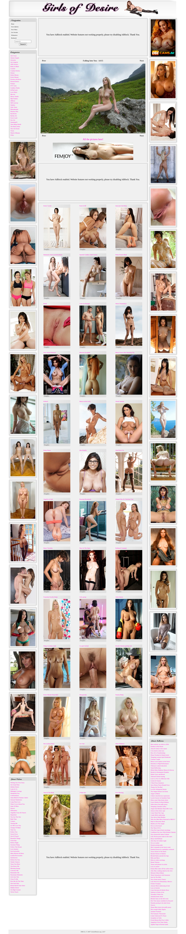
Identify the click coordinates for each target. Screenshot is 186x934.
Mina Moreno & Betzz (17, 853)
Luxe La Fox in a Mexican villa (160, 778)
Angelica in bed (48, 499)
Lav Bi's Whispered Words (159, 789)
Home (12, 24)
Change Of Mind (15, 827)
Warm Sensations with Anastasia (160, 875)
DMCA (83, 932)
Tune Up (13, 830)
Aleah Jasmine (119, 401)
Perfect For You (15, 860)
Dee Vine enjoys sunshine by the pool (162, 901)
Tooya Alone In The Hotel (158, 851)
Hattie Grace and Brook (158, 774)
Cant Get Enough (84, 303)
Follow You (13, 832)
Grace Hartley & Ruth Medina (160, 802)
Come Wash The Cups (157, 813)
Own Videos (14, 29)
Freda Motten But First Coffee (160, 920)
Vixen (12, 131)
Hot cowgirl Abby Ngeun (158, 909)
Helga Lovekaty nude (49, 646)
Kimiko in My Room (157, 746)
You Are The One (15, 817)
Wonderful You (14, 793)
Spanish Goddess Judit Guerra (88, 254)
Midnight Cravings (16, 791)
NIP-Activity (14, 103)
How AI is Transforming (158, 753)
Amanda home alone (157, 896)
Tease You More (15, 864)
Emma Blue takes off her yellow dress (162, 868)
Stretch (12, 808)
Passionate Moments (16, 875)
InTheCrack (14, 90)
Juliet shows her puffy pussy (159, 804)
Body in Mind (14, 66)
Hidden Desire (14, 887)
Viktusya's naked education (159, 766)
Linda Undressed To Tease (158, 916)
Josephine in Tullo (156, 918)
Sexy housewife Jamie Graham (160, 834)
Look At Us (13, 789)
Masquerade (83, 695)
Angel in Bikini (155, 793)
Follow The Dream (16, 847)
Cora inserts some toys (157, 751)
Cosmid (12, 68)
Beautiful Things (15, 838)
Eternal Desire (14, 81)
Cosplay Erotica (15, 71)
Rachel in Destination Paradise (160, 772)
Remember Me (14, 872)
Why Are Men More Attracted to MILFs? (163, 819)
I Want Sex (82, 792)
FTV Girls (13, 86)
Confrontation (14, 795)
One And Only (14, 883)
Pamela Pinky (119, 695)
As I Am (81, 743)
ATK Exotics (14, 64)
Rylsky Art (13, 116)
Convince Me (14, 870)
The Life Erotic (15, 128)
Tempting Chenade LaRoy (158, 806)
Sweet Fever (14, 834)
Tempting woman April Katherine (161, 757)
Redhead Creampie (121, 548)
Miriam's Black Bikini (157, 873)
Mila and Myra (155, 858)
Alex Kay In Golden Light (158, 841)
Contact (12, 821)
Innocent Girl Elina (121, 206)
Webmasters (14, 35)
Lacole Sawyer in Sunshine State (160, 798)
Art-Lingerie (14, 62)
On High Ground (15, 890)
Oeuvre (153, 905)
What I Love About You (17, 804)
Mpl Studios (14, 98)
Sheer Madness (119, 743)
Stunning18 (13, 122)
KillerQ (45, 401)
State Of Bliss (14, 806)
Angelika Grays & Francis (18, 812)
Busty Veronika (48, 548)
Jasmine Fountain (156, 911)
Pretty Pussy (47, 450)
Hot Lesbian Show (48, 743)
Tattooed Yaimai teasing (158, 776)
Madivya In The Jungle (157, 823)
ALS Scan (13, 56)
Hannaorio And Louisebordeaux (52, 254)
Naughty (46, 249)
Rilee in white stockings (158, 860)
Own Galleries (15, 26)
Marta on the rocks (85, 401)
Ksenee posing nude (157, 845)
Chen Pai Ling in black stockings (160, 830)
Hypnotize (13, 815)
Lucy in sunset (155, 866)
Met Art (12, 94)
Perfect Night (14, 842)
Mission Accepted (84, 352)
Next (142, 61)
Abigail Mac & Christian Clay (124, 499)
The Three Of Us (156, 828)
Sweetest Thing (15, 845)
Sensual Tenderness (16, 800)
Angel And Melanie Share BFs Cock (161, 808)
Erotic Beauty (14, 77)
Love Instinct (14, 849)
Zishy (12, 135)
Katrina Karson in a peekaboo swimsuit (162, 849)
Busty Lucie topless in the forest (160, 761)
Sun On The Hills (156, 877)
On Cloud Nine (14, 785)
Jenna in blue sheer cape (158, 811)
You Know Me (14, 866)
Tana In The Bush (48, 792)
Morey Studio (14, 96)
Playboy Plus (14, 111)
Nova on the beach (156, 826)
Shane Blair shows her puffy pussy (161, 907)
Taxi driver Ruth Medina (158, 817)
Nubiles (12, 105)
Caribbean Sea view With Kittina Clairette (163, 832)
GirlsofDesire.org (96, 932)
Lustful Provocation (16, 855)
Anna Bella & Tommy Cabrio (19, 797)
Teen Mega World (15, 124)
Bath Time (13, 819)
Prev (44, 61)
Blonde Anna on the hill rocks (159, 898)
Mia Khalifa (83, 450)
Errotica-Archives (15, 79)
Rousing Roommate (85, 499)
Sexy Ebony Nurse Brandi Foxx (160, 785)
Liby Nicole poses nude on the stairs (161, 836)
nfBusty (12, 101)
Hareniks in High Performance (160, 763)
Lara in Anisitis (155, 888)
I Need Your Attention (157, 783)
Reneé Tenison (155, 862)
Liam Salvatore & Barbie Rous (160, 890)
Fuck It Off (82, 206)
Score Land (13, 118)
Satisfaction (13, 857)
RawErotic (13, 113)
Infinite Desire (14, 787)
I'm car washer (155, 843)
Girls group (82, 597)
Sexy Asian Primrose (49, 352)
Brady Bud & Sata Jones (17, 885)
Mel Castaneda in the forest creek (161, 847)
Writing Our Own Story (17, 782)
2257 (103, 932)
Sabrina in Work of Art (157, 892)
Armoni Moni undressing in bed (160, 886)
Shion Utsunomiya (120, 303)
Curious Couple (155, 759)
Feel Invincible (14, 851)
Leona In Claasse (156, 781)
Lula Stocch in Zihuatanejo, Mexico (161, 881)
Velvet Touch (14, 892)
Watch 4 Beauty (15, 133)
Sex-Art (12, 120)
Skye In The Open (84, 548)
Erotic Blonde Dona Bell (50, 695)
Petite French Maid (121, 254)
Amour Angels (14, 58)
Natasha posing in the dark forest (160, 903)
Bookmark (14, 38)
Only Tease (13, 107)
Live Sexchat (14, 32)
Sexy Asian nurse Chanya (158, 879)
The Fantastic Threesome (158, 913)
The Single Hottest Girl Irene (159, 791)
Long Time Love (15, 802)
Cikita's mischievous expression (160, 796)
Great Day (13, 840)
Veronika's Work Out (157, 894)
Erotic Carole (47, 206)
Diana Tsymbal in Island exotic (160, 755)
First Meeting (119, 792)
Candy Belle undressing (158, 815)
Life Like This (14, 877)
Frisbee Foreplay (156, 883)
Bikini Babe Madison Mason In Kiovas (162, 770)
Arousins (13, 60)
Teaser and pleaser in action (159, 864)
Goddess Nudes (15, 88)
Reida (45, 303)
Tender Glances (15, 862)
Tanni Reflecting (156, 768)
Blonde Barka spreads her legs (160, 856)
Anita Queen (119, 597)
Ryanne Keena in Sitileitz (158, 853)
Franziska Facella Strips (50, 597)
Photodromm (14, 109)
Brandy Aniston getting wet (123, 646)
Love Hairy (13, 92)
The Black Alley (15, 126)
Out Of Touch (14, 836)
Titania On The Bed (156, 787)
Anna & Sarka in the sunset (159, 748)
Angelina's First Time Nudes (159, 922)
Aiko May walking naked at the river (162, 871)
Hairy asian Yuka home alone (159, 800)
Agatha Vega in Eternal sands (159, 924)
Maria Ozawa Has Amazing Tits (124, 352)
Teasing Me (13, 823)
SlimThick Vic (119, 450)
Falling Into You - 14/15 (93, 61)
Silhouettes (13, 810)
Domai (12, 73)
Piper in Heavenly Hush (158, 821)
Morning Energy (15, 868)
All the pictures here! (93, 139)
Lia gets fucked (84, 646)
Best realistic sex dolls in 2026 (160, 744)
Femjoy (12, 83)
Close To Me (14, 879)
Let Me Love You (15, 825)
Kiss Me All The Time (17, 881)
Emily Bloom (14, 75)
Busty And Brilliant (156, 838)
